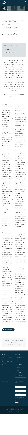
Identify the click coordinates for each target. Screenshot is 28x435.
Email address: (18, 393)
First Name (17, 385)
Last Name (17, 389)
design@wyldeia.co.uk (6, 365)
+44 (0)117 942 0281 (8, 361)
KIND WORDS (20, 367)
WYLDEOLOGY (20, 361)
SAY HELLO (19, 376)
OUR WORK (19, 364)
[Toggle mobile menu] (25, 2)
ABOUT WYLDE (20, 357)
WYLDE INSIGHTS (18, 371)
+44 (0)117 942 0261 (7, 363)
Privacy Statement (18, 409)
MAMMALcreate (9, 409)
